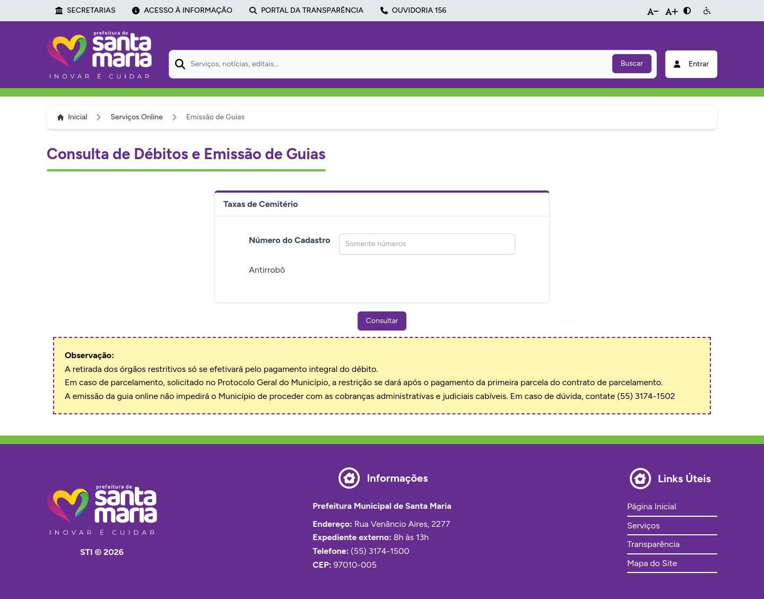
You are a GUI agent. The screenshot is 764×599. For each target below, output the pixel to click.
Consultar (382, 320)
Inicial (72, 116)
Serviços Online (136, 116)
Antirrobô (267, 270)
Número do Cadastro (290, 240)
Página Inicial (651, 506)
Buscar (632, 63)
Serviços (643, 525)
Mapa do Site (652, 563)
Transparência (653, 544)
